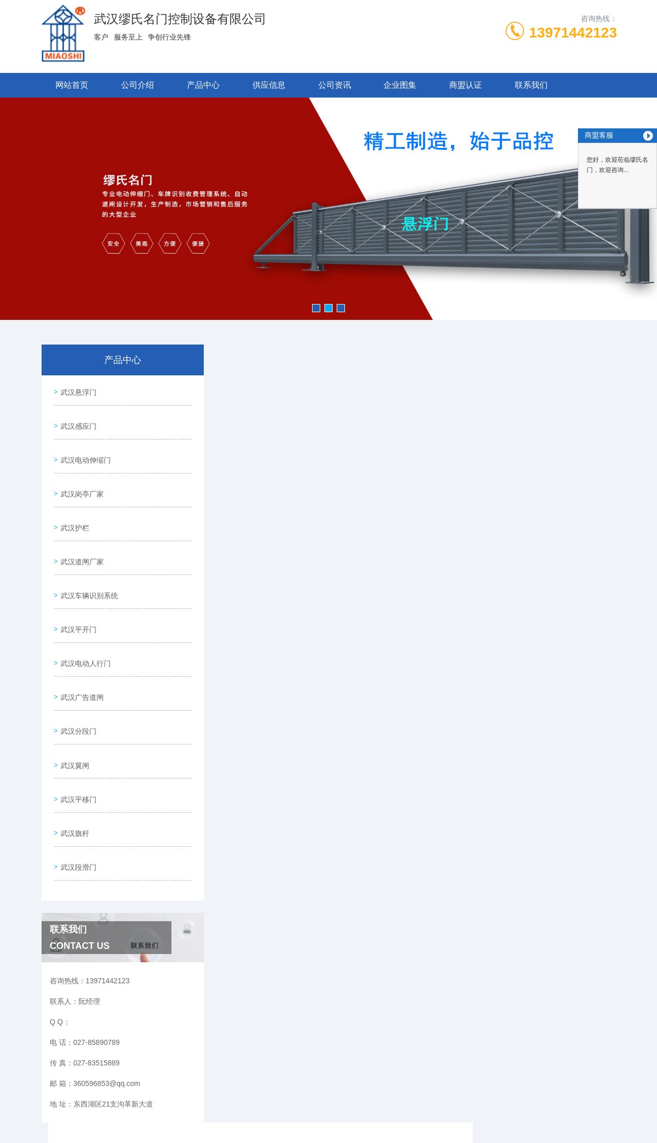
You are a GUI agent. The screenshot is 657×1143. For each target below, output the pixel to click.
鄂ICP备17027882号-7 (407, 1110)
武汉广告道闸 (80, 653)
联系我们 (531, 85)
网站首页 (71, 85)
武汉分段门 (76, 682)
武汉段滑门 (76, 799)
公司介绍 (137, 85)
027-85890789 (283, 1094)
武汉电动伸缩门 (84, 448)
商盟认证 (465, 85)
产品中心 (203, 85)
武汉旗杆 (73, 770)
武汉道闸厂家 (80, 536)
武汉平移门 (76, 741)
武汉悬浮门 (76, 390)
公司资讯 (334, 85)
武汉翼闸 (73, 712)
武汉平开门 (76, 594)
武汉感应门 (76, 419)
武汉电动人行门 (84, 624)
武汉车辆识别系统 (87, 565)
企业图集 (399, 85)
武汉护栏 (73, 507)
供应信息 (269, 85)
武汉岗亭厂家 (80, 477)
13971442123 (573, 33)
